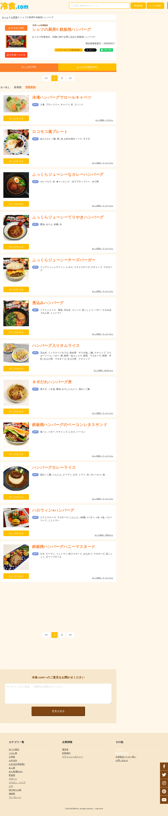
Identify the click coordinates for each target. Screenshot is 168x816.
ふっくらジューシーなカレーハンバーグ (68, 174)
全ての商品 (14, 749)
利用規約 (66, 753)
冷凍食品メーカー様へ (126, 757)
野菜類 (12, 775)
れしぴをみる (16, 118)
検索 (138, 5)
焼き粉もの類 (15, 790)
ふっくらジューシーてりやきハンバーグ (68, 217)
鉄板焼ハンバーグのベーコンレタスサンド (69, 424)
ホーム (5, 17)
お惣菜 (14, 17)
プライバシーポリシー (72, 757)
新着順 (18, 87)
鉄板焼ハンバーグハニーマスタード (63, 546)
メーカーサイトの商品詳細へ (68, 50)
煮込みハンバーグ (48, 303)
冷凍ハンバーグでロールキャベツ (62, 97)
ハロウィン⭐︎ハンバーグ (53, 510)
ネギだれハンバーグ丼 (52, 382)
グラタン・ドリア (17, 783)
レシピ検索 (155, 5)
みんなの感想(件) (87, 67)
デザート (13, 779)
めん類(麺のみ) (16, 771)
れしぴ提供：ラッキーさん (102, 163)
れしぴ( (29, 67)
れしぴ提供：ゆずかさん (103, 370)
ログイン (120, 749)
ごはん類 (13, 753)
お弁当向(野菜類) (17, 764)
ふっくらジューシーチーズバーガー (63, 260)
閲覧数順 (30, 87)
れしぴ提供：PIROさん (104, 535)
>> (70, 78)
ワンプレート (15, 797)
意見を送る (58, 711)
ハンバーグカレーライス (54, 467)
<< (46, 78)
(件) (16, 28)
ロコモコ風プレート (50, 131)
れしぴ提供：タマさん (104, 120)
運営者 (65, 749)
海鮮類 (12, 794)
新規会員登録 (122, 753)
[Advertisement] (58, 606)
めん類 (12, 768)
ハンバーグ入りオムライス (56, 345)
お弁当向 (13, 760)
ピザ (11, 786)
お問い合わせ (122, 760)
